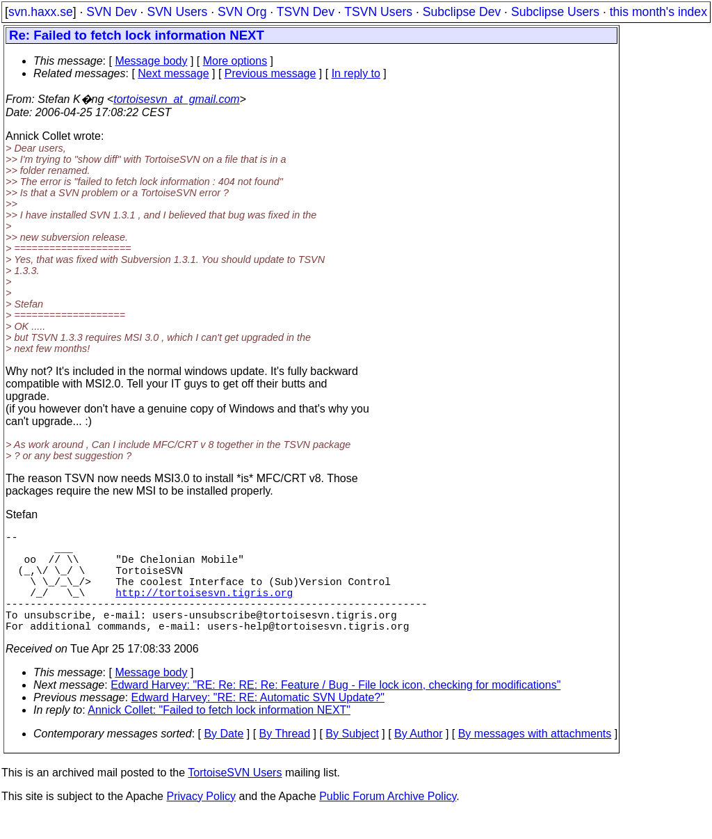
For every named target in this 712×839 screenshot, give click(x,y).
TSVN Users (378, 12)
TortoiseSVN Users (235, 798)
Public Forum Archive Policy (387, 821)
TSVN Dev (305, 12)
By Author (418, 759)
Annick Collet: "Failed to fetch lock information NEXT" (219, 735)
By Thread (285, 759)
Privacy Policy (201, 821)
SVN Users (177, 12)
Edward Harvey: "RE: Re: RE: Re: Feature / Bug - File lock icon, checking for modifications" (335, 710)
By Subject (351, 759)
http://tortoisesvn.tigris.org (204, 609)
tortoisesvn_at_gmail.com (176, 99)
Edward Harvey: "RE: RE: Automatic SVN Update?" (258, 722)
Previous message (270, 73)
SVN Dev (111, 12)
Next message (173, 73)
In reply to (356, 73)
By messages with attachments (535, 759)
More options (235, 61)
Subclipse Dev (462, 12)
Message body (151, 61)
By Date (223, 759)
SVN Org (242, 12)
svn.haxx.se (40, 12)
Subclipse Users (555, 12)
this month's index (658, 12)
